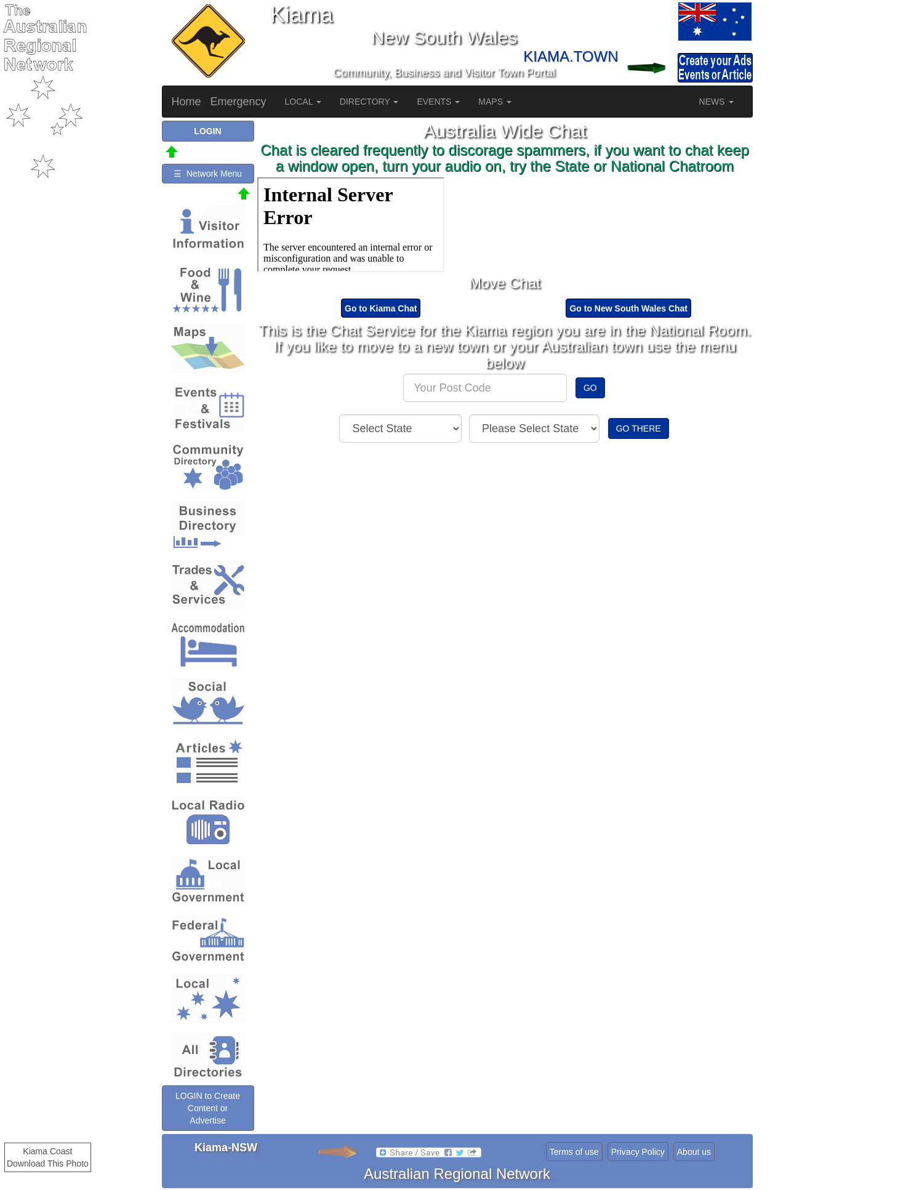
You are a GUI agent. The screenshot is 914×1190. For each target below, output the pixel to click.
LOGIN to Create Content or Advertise (207, 1108)
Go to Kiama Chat (381, 308)
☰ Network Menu (208, 174)
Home (186, 101)
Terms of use (574, 1152)
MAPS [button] (494, 102)
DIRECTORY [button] (369, 102)
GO (590, 388)
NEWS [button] (716, 102)
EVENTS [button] (438, 102)
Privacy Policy (638, 1152)
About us (694, 1152)
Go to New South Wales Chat (628, 308)
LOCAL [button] (303, 102)
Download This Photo (48, 1163)
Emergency (238, 101)
